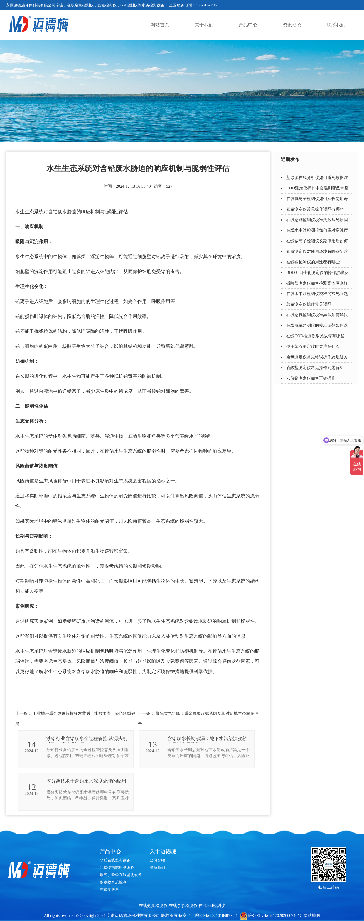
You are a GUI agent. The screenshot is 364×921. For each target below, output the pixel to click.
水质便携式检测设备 (117, 867)
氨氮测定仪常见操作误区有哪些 (315, 209)
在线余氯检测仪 (183, 905)
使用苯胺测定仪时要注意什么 (313, 346)
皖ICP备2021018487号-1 (216, 915)
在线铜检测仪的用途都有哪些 (313, 262)
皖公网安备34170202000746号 (274, 915)
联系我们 (336, 24)
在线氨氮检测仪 (153, 905)
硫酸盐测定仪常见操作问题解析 (315, 367)
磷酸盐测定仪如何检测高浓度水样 (317, 283)
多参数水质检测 (113, 882)
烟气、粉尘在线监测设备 (121, 875)
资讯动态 (292, 24)
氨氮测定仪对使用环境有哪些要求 (317, 251)
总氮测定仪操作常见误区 (308, 304)
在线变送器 (109, 889)
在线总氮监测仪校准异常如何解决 (317, 315)
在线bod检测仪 (211, 905)
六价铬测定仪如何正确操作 (311, 378)
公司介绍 (157, 860)
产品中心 (248, 24)
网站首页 (160, 24)
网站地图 (312, 915)
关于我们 (204, 24)
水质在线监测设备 (115, 860)
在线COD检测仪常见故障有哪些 (315, 336)
